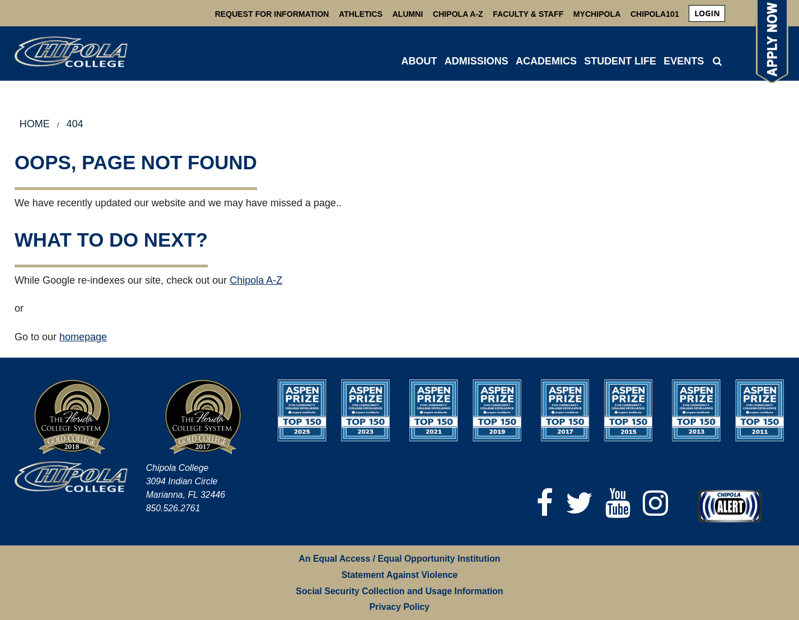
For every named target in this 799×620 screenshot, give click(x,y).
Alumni (408, 14)
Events (684, 61)
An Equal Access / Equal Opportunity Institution (400, 558)
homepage (83, 337)
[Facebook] (544, 503)
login (706, 13)
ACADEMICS (546, 61)
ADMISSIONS (476, 61)
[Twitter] (579, 503)
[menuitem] (707, 13)
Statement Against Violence (400, 575)
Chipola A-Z (458, 14)
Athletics (360, 14)
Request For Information (272, 14)
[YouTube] (618, 503)
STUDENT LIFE (620, 61)
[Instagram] (655, 503)
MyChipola (596, 14)
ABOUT (419, 61)
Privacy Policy (399, 607)
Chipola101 (654, 14)
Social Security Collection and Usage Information (399, 591)
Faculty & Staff (528, 14)
